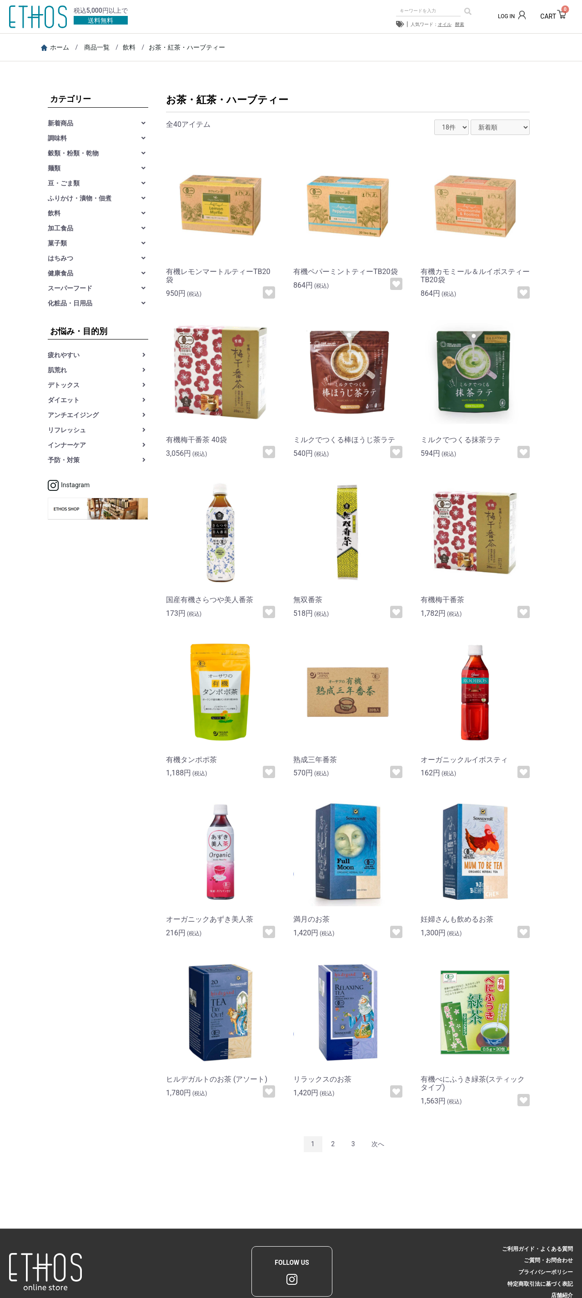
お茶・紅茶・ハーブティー (187, 47)
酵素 (459, 24)
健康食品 (60, 273)
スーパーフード (70, 288)
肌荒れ (57, 370)
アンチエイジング (73, 415)
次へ (377, 1144)
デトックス (64, 385)
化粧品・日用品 (70, 303)
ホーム (55, 47)
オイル (445, 24)
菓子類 (57, 243)
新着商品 (60, 123)
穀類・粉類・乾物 (73, 153)
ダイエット (64, 400)
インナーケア (67, 445)
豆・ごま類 (64, 183)
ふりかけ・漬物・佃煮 (79, 198)
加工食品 (60, 228)
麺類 (54, 168)
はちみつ (60, 258)
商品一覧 (97, 47)
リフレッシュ (67, 430)
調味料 (57, 138)
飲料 (129, 47)
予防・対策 (64, 460)
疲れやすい (64, 355)
